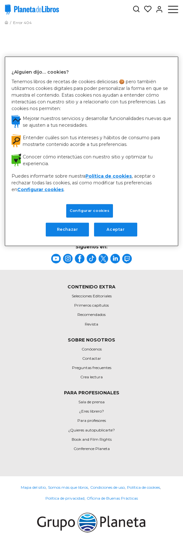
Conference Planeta (92, 448)
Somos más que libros (68, 487)
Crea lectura (91, 376)
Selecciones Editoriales (92, 296)
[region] (91, 151)
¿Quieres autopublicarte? (91, 430)
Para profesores (91, 420)
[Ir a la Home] (6, 22)
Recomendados (91, 314)
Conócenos (92, 349)
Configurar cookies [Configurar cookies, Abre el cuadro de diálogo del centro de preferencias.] (89, 210)
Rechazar (67, 229)
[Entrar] (157, 9)
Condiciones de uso (107, 487)
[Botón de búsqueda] (136, 9)
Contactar (91, 358)
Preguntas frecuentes (91, 367)
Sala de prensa (91, 401)
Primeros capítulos (91, 305)
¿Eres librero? (91, 411)
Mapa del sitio (33, 487)
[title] (56, 258)
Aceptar (115, 229)
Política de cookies (143, 487)
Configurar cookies (40, 189)
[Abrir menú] (173, 9)
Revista (91, 324)
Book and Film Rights (92, 439)
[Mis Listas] (146, 9)
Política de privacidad (64, 498)
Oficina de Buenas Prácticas (112, 498)
